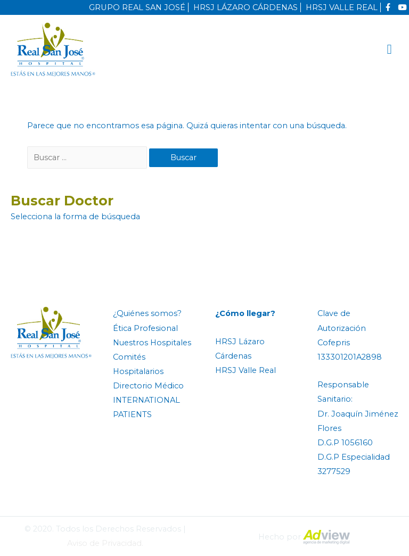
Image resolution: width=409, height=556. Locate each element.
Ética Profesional (145, 328)
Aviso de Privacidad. (105, 543)
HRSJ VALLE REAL (342, 7)
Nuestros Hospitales (152, 342)
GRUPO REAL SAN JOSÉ (137, 7)
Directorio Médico (148, 386)
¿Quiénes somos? (147, 313)
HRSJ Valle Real (245, 370)
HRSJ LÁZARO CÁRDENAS (245, 7)
